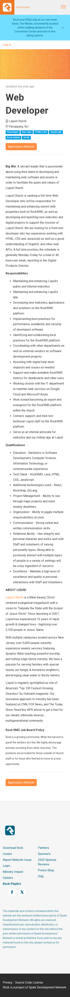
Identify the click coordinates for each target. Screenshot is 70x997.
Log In (7, 44)
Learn (6, 866)
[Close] (63, 27)
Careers (8, 878)
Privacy (8, 982)
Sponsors (44, 854)
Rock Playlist (12, 884)
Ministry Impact (13, 872)
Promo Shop (46, 870)
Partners (43, 848)
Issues (7, 854)
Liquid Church (14, 597)
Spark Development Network (47, 987)
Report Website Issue (17, 860)
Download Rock (13, 848)
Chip (41, 876)
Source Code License (29, 982)
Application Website (21, 146)
